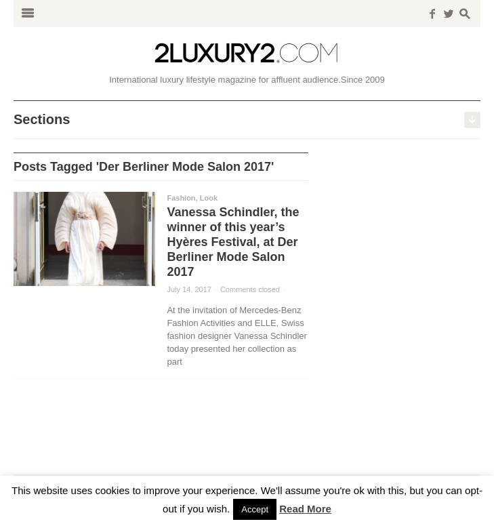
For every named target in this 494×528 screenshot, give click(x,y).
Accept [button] (254, 509)
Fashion (181, 198)
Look (209, 198)
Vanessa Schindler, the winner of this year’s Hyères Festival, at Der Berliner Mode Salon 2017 (233, 242)
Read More (305, 508)
